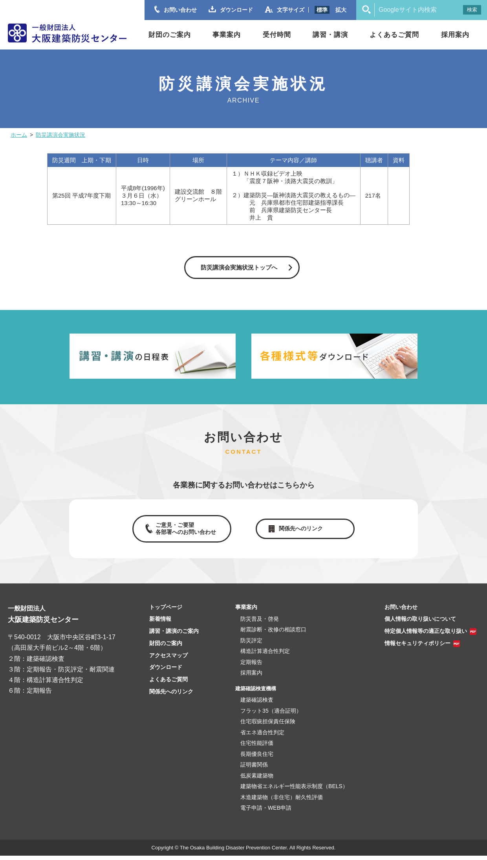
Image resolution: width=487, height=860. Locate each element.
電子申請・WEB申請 (265, 812)
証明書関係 (254, 769)
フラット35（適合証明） (271, 715)
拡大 (340, 10)
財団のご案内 (169, 35)
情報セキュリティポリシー (417, 648)
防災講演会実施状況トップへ (239, 267)
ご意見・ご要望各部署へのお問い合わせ (183, 530)
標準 (322, 10)
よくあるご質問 (394, 35)
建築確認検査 (256, 704)
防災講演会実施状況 (60, 135)
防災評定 (251, 645)
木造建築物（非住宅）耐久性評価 (281, 801)
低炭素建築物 (256, 780)
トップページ (165, 611)
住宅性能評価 (256, 747)
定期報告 (251, 666)
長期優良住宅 (256, 758)
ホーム (19, 135)
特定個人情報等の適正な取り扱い (425, 636)
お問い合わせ (400, 611)
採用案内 (455, 35)
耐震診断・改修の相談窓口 (273, 634)
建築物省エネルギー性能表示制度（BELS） (294, 791)
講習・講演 (330, 35)
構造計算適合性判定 (265, 656)
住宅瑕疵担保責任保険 (267, 726)
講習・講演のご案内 (174, 636)
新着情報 (160, 623)
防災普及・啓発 (259, 623)
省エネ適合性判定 (262, 736)
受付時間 (277, 35)
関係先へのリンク (302, 531)
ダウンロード (165, 672)
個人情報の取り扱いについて (420, 623)
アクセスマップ (168, 659)
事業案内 (226, 35)
